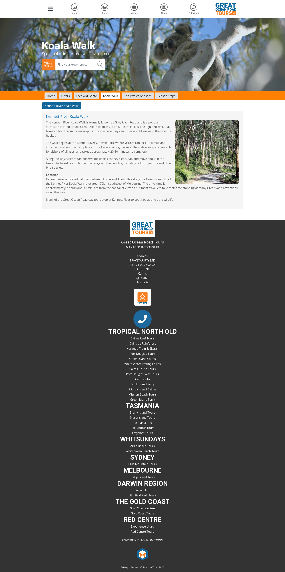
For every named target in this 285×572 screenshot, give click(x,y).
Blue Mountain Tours (142, 464)
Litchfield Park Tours (142, 495)
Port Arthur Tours (142, 428)
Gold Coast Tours (142, 513)
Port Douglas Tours (143, 354)
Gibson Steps (166, 96)
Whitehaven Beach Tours (142, 451)
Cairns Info (142, 379)
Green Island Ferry (142, 400)
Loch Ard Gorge (86, 96)
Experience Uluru (142, 526)
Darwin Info (142, 490)
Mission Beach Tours (142, 394)
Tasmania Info (142, 423)
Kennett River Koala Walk (62, 106)
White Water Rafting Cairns (142, 364)
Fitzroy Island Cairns (142, 389)
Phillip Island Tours (142, 477)
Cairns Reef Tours (142, 338)
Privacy (125, 567)
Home (51, 96)
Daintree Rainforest (142, 343)
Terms (134, 567)
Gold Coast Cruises (142, 508)
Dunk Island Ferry (142, 384)
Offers (65, 96)
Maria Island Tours (142, 418)
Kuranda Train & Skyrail (142, 349)
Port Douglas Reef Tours (142, 374)
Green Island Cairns (142, 359)
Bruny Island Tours (142, 412)
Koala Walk (110, 96)
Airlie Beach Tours (142, 446)
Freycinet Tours (142, 433)
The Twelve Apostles (138, 96)
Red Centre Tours (142, 532)
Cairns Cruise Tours (142, 369)
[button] (50, 9)
